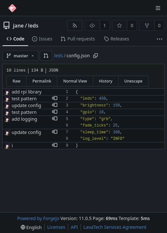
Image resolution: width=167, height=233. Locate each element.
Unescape (133, 81)
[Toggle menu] (158, 8)
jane (18, 25)
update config (26, 105)
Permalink (41, 81)
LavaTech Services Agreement (115, 227)
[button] (46, 56)
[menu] (31, 227)
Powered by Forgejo (38, 218)
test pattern (24, 98)
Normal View (75, 81)
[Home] (12, 8)
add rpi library (26, 92)
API (74, 227)
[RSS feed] (74, 25)
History (105, 81)
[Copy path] (95, 55)
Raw (16, 81)
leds (33, 25)
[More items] (159, 39)
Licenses (56, 227)
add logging (24, 119)
